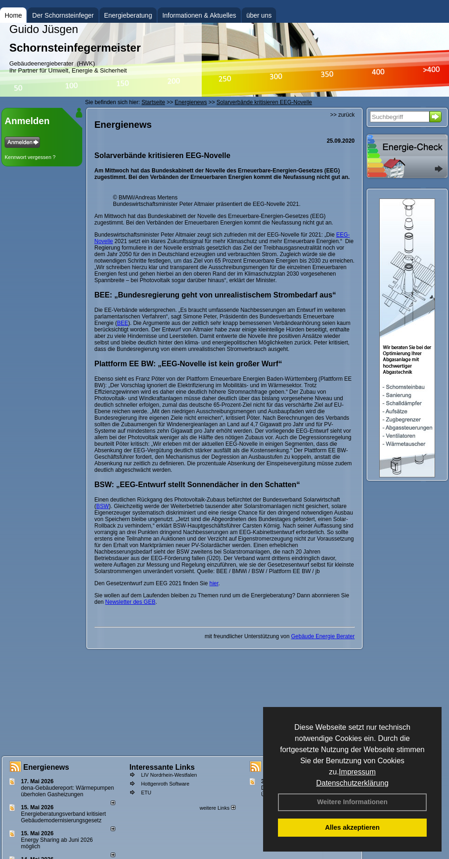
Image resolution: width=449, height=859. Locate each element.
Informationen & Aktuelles (199, 15)
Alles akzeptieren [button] (352, 827)
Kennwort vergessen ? (30, 157)
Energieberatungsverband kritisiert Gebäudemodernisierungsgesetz (63, 817)
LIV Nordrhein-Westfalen (169, 775)
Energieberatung (128, 15)
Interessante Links (162, 767)
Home (13, 15)
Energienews (46, 767)
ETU (146, 792)
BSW (102, 506)
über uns (258, 15)
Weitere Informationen (352, 802)
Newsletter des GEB (130, 602)
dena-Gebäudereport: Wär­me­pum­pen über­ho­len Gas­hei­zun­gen (67, 791)
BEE (122, 323)
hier (213, 583)
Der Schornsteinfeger (62, 15)
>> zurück (342, 115)
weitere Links (217, 808)
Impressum (357, 772)
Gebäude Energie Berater (323, 636)
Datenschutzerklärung (352, 783)
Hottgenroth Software (165, 783)
